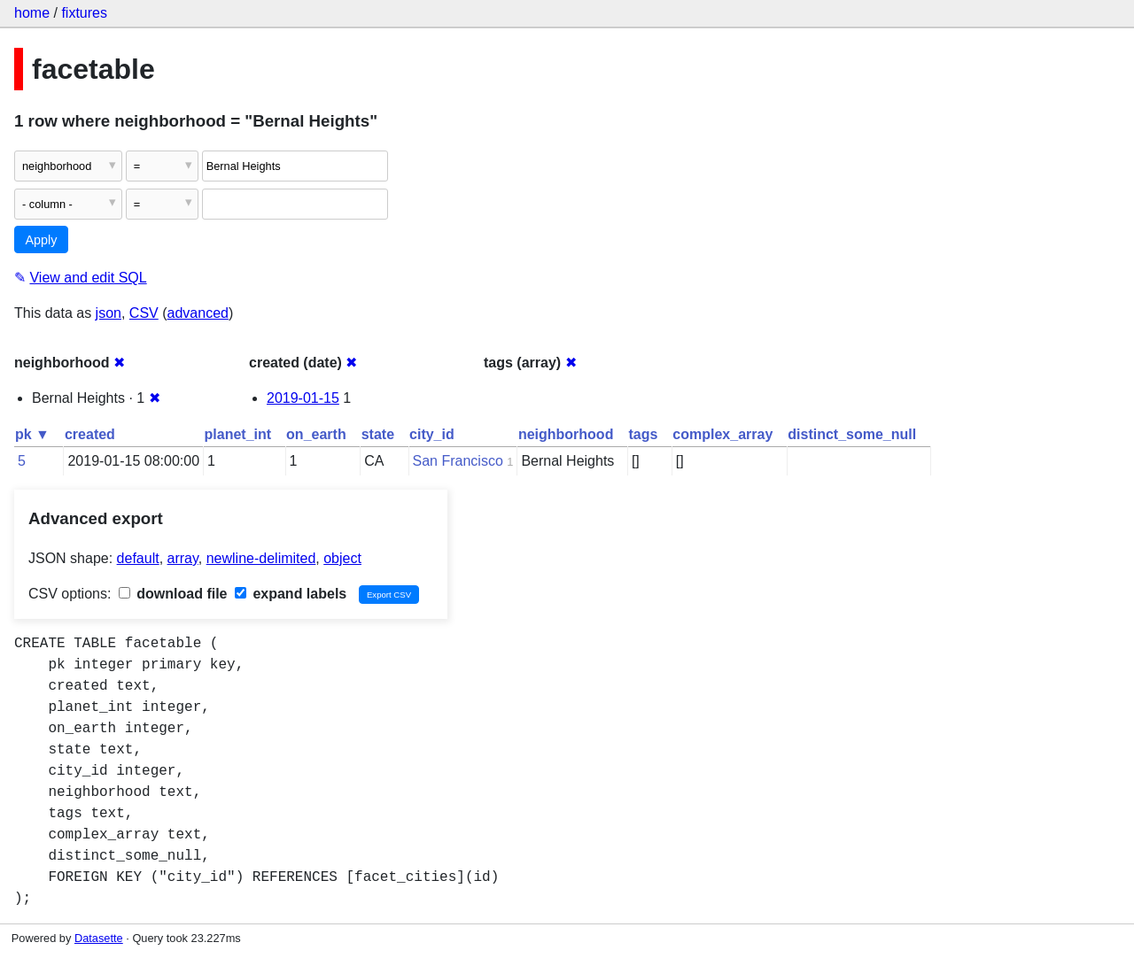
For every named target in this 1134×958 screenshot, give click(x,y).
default (138, 558)
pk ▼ (32, 434)
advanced (198, 313)
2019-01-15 (303, 398)
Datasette (98, 938)
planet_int (238, 434)
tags (642, 434)
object (342, 558)
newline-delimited (261, 558)
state (377, 434)
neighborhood (566, 434)
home (32, 12)
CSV (144, 313)
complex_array (722, 434)
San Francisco (458, 460)
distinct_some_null (852, 434)
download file (173, 593)
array (182, 558)
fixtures (84, 12)
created (90, 434)
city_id (431, 434)
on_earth (316, 434)
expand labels (290, 593)
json (108, 313)
